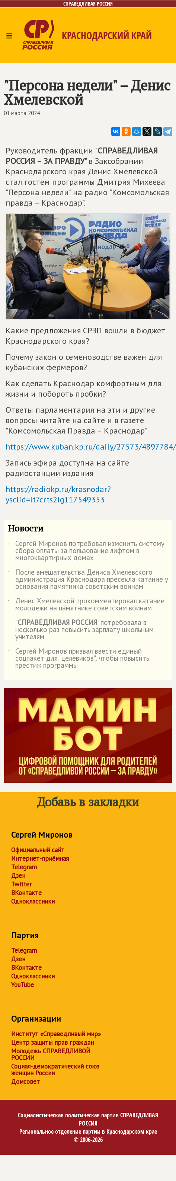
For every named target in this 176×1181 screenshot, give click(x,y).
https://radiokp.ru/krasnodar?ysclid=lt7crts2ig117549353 (58, 494)
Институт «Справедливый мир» (56, 1034)
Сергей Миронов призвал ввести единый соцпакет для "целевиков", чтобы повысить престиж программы (78, 659)
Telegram (24, 867)
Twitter (21, 884)
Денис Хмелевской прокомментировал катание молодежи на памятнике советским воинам (86, 604)
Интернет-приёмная (40, 858)
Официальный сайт (37, 850)
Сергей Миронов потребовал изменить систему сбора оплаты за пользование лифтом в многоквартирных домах (86, 551)
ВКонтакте (26, 892)
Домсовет (25, 1081)
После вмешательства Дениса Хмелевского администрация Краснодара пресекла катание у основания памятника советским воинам (88, 580)
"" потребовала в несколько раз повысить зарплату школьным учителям (81, 630)
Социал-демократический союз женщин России (55, 1069)
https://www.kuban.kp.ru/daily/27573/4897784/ (91, 446)
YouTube (22, 984)
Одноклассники (33, 901)
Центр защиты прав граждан (52, 1042)
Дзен (18, 875)
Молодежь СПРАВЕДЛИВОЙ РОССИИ (50, 1054)
